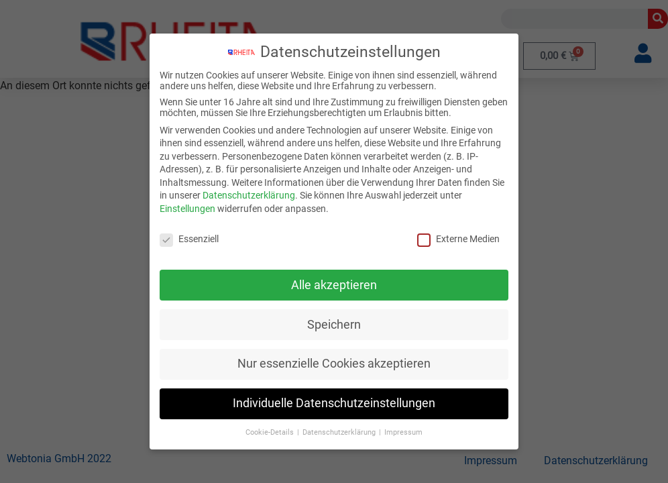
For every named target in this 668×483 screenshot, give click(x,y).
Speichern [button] (334, 322)
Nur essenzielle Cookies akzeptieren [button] (334, 362)
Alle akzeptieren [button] (334, 283)
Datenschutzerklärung (249, 194)
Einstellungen (187, 207)
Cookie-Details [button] (270, 431)
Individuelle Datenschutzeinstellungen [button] (334, 402)
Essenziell (189, 237)
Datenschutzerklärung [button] (340, 431)
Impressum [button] (403, 431)
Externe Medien (458, 237)
